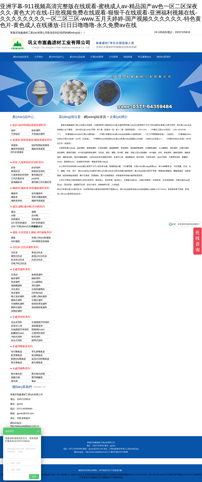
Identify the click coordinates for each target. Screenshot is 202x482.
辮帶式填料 (37, 340)
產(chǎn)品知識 (77, 56)
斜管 (13, 167)
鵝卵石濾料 (16, 307)
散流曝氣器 (37, 355)
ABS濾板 (15, 241)
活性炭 (14, 252)
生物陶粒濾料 (17, 303)
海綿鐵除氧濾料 (39, 307)
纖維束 (14, 197)
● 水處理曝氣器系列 (21, 346)
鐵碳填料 (36, 278)
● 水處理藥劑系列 (20, 368)
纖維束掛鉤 (16, 200)
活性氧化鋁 (37, 293)
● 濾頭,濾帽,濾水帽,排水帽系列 (27, 206)
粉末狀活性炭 (17, 259)
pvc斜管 (35, 178)
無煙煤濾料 (37, 274)
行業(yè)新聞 (97, 56)
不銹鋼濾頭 (37, 226)
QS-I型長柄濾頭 (19, 222)
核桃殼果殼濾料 (39, 303)
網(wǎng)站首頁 (21, 56)
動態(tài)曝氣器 (18, 359)
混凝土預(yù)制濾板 (41, 237)
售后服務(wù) (144, 56)
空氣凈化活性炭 (19, 263)
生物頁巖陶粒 (38, 289)
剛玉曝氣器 (16, 362)
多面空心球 (16, 326)
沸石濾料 (36, 285)
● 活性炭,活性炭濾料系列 (24, 247)
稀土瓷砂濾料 (17, 296)
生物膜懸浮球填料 (40, 322)
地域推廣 (127, 56)
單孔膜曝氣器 (38, 351)
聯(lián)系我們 (163, 56)
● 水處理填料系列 (20, 317)
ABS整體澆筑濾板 (40, 241)
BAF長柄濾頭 (38, 222)
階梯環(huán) (38, 329)
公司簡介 (38, 56)
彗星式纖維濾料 (39, 197)
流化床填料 (16, 322)
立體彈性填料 (38, 333)
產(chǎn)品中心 (56, 56)
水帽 (13, 215)
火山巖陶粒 (37, 282)
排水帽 (35, 215)
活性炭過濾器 (17, 152)
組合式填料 (16, 340)
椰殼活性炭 (16, 256)
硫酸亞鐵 (15, 377)
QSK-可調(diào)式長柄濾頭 (20, 226)
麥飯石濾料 (16, 300)
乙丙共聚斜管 (17, 178)
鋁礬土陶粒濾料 (39, 296)
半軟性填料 (16, 336)
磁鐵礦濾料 (16, 285)
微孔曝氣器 (37, 362)
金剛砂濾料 (16, 311)
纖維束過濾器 (38, 148)
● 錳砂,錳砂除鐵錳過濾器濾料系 (28, 125)
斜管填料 (36, 167)
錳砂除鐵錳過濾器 (40, 145)
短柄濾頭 (15, 219)
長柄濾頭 (36, 219)
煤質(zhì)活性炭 (39, 256)
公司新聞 (113, 56)
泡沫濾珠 (15, 293)
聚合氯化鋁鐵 (38, 373)
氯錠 (34, 381)
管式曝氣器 (16, 351)
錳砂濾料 (15, 278)
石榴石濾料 (37, 300)
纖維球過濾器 (17, 148)
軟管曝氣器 (16, 355)
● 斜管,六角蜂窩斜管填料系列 (27, 162)
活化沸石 (15, 289)
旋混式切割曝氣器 (40, 359)
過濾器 (14, 145)
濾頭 (13, 212)
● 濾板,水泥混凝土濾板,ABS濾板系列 (31, 232)
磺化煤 (14, 381)
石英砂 (14, 274)
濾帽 (34, 212)
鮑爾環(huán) (17, 333)
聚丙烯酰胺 (37, 377)
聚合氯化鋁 (16, 373)
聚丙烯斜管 (37, 175)
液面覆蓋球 (37, 326)
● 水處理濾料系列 (20, 269)
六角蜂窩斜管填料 (20, 175)
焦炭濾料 (15, 282)
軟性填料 (36, 336)
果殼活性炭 (37, 252)
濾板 (13, 237)
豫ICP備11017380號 (119, 452)
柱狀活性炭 (37, 259)
